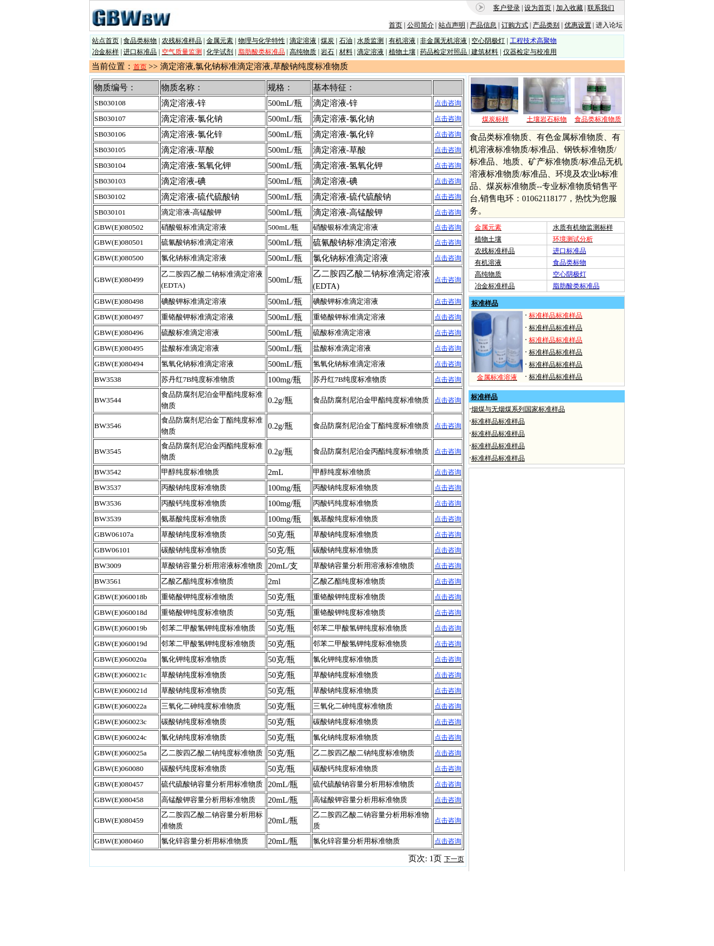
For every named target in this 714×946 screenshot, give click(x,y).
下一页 (454, 859)
